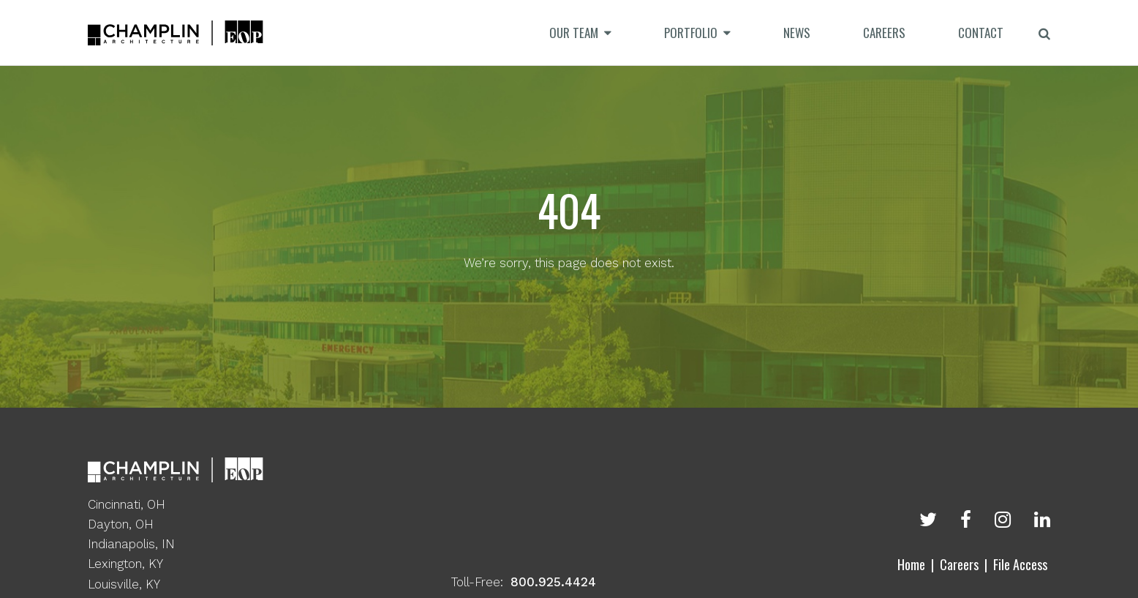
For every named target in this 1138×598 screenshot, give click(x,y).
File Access (1020, 564)
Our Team (573, 32)
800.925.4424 (553, 582)
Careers (959, 564)
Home (911, 564)
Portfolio (690, 32)
